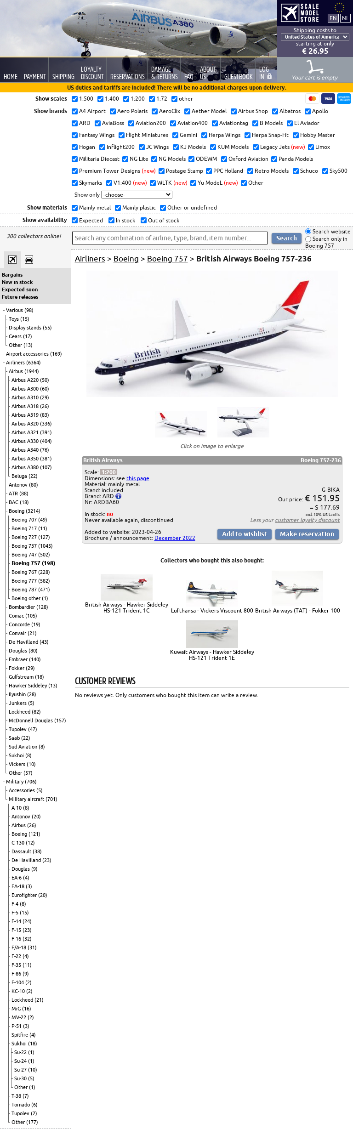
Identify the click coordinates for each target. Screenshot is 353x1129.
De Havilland (24, 642)
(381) (46, 458)
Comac (17, 615)
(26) (44, 406)
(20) (36, 816)
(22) (33, 476)
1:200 (108, 472)
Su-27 (21, 1069)
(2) (28, 982)
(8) (42, 746)
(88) (23, 493)
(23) (46, 860)
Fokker (17, 668)
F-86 (17, 973)
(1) (45, 598)
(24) (27, 921)
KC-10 (18, 991)
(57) (28, 773)
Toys (14, 319)
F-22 (17, 956)
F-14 (17, 921)
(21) (32, 633)
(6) (34, 1104)
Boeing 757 (26, 563)
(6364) (33, 362)
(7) (26, 1096)
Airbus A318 (25, 406)
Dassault (22, 851)
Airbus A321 (25, 432)
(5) (31, 703)
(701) (51, 799)
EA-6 (17, 877)
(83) (44, 415)
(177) (32, 1122)
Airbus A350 (25, 458)
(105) (31, 615)
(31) (32, 947)
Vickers (18, 764)
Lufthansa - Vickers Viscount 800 (212, 610)
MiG (16, 1008)
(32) (27, 939)
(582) (44, 581)
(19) (35, 624)
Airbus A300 (25, 388)
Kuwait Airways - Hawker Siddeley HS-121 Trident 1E (212, 655)
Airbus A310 (25, 397)
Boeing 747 (24, 554)
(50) (44, 380)
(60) (44, 388)
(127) (44, 537)
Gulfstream (22, 677)
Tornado (21, 1104)
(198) (48, 563)
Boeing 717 (24, 528)
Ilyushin (18, 694)
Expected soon (20, 289)
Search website (331, 231)
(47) (32, 729)
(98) (29, 310)
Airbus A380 (25, 467)
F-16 (17, 939)
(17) (27, 336)
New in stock (17, 282)
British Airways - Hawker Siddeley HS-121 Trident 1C (126, 607)
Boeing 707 (24, 519)
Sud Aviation (24, 746)
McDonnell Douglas (31, 720)
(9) (34, 869)
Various (15, 310)
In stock (124, 220)
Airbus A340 (25, 450)
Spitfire (20, 1035)
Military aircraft (27, 799)
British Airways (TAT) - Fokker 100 (297, 610)
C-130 (18, 842)
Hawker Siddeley (28, 685)
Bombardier (22, 607)
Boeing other (26, 598)
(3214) (33, 511)
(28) (31, 694)
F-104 (18, 982)
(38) (37, 851)
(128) (42, 607)
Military (15, 781)
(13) (28, 345)
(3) (29, 886)
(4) (26, 877)
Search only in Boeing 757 (326, 242)
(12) (30, 842)
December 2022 (174, 538)
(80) (33, 485)
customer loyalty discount (307, 520)
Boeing (17, 511)
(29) (44, 397)
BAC (14, 502)
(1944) (31, 371)
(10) (31, 764)
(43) (44, 642)
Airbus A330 (25, 441)
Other (16, 345)
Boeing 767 (24, 572)
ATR (14, 493)
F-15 (17, 930)
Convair (18, 633)
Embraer (19, 659)
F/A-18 (19, 947)
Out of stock (163, 220)
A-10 (17, 808)
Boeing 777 (24, 581)
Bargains (12, 275)
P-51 (17, 1026)
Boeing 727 (24, 537)
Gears (16, 336)
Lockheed (20, 712)
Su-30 (21, 1078)
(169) (56, 354)
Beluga (19, 476)
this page (137, 478)
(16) (26, 1008)
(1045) (45, 546)
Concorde (20, 624)
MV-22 (19, 1017)
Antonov (19, 485)
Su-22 (21, 1052)
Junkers (18, 703)
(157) (60, 720)
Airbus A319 (25, 415)
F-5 (15, 912)
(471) (44, 589)
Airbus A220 (25, 380)
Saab (15, 738)
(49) (42, 519)
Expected (90, 220)
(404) (46, 441)
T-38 (17, 1096)
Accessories (22, 790)
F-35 (17, 965)
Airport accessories (28, 354)
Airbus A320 (25, 423)
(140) (35, 659)
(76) (44, 450)
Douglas (18, 650)
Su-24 (21, 1061)
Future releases (20, 297)
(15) (24, 319)
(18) (24, 502)
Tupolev (18, 729)
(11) (42, 528)
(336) (46, 423)
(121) (34, 834)
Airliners (16, 362)
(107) (46, 467)
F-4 (15, 904)
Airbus (16, 371)
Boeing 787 (24, 589)
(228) (44, 572)
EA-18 (18, 886)
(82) (36, 712)
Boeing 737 (24, 546)
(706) (31, 781)
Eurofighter (24, 895)
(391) (46, 432)
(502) (44, 554)
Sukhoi (17, 755)
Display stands (26, 327)
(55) (47, 327)
